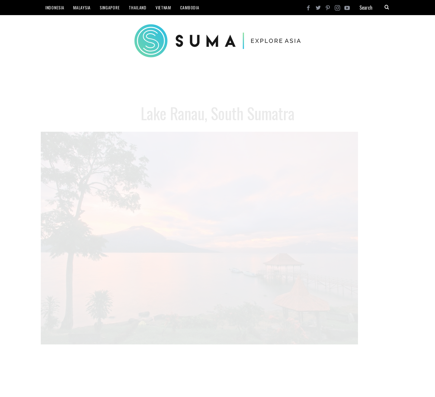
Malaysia (82, 7)
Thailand (138, 7)
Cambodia (189, 7)
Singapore (110, 7)
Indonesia (54, 7)
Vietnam (163, 7)
